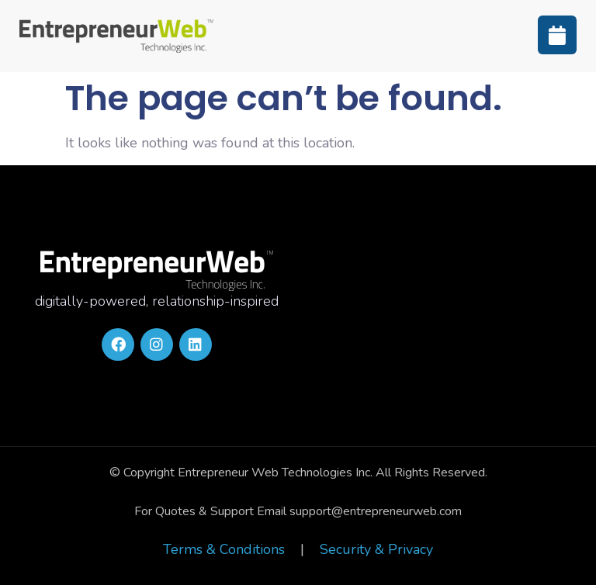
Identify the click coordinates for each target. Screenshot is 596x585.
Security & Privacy (376, 549)
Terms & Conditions (224, 549)
